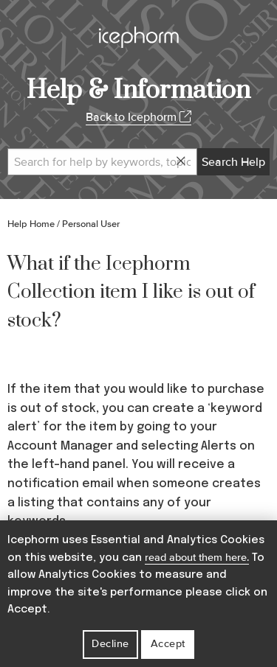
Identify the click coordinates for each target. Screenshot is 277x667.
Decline (110, 644)
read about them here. (197, 557)
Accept (168, 644)
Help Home (31, 224)
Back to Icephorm (138, 117)
